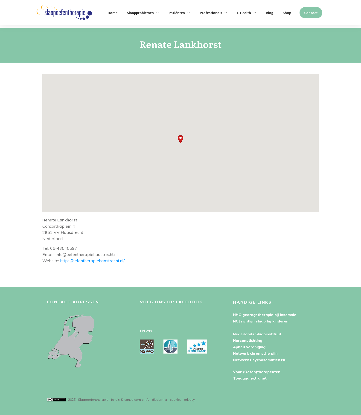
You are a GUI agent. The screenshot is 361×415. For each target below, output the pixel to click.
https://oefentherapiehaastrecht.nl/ (92, 258)
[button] (180, 137)
